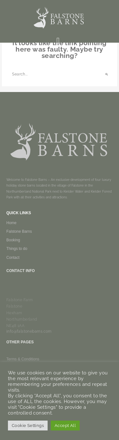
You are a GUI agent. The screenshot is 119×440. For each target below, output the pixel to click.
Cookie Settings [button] (28, 425)
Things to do (16, 253)
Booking (13, 244)
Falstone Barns (19, 236)
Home (11, 227)
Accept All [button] (65, 425)
